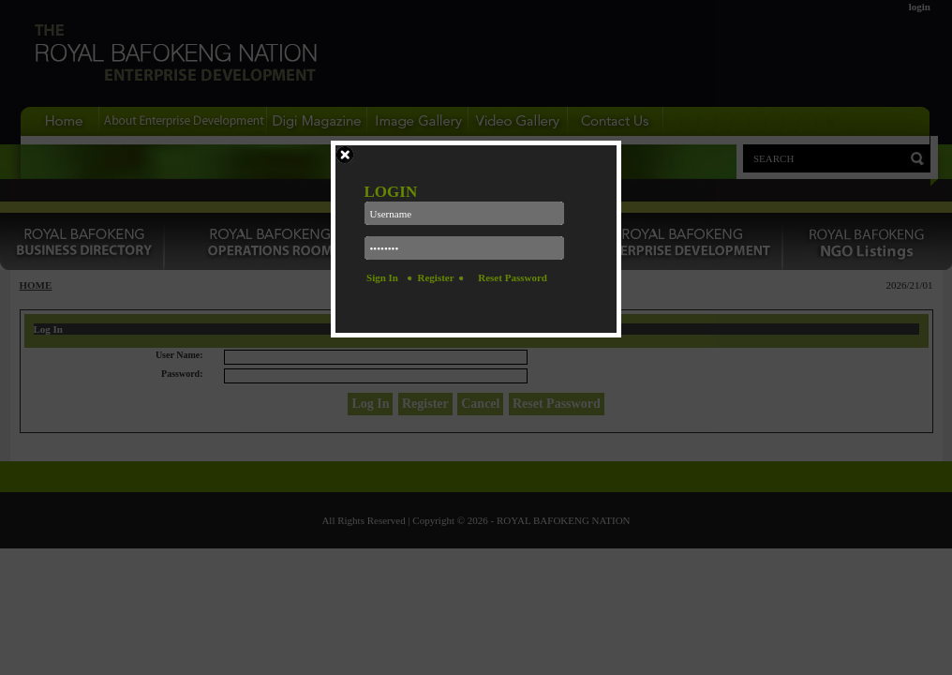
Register (436, 277)
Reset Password (512, 277)
